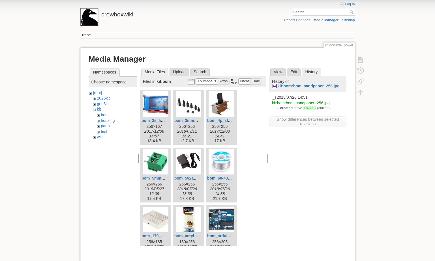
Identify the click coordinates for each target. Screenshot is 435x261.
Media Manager (326, 20)
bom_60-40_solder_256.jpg (232, 178)
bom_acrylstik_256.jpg (195, 236)
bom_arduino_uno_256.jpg (232, 236)
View (278, 72)
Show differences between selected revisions (308, 121)
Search (352, 12)
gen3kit (103, 104)
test (104, 131)
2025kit (103, 98)
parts (105, 126)
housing (108, 120)
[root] (97, 92)
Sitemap (348, 20)
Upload (179, 72)
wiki (100, 137)
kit (99, 109)
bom (104, 115)
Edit (293, 72)
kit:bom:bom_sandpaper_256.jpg (308, 86)
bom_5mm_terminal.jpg (164, 178)
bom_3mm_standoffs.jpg (197, 120)
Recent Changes (297, 20)
